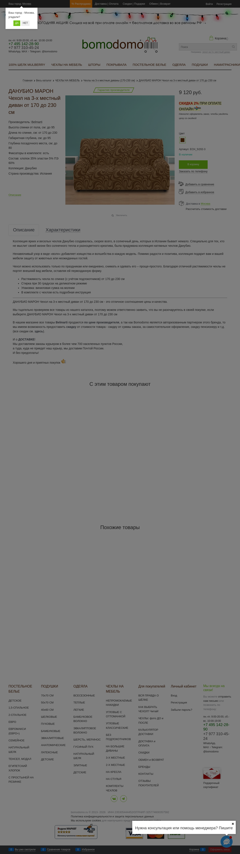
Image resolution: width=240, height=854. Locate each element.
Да (17, 23)
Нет (25, 23)
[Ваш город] (233, 824)
